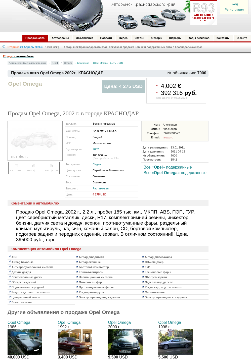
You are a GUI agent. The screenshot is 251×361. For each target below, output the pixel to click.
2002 (96, 149)
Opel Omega (19, 322)
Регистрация (234, 9)
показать (168, 137)
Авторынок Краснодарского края (27, 63)
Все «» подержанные (168, 167)
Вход (234, 4)
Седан (97, 164)
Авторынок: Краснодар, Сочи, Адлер (113, 16)
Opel (55, 62)
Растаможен (101, 188)
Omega (68, 62)
